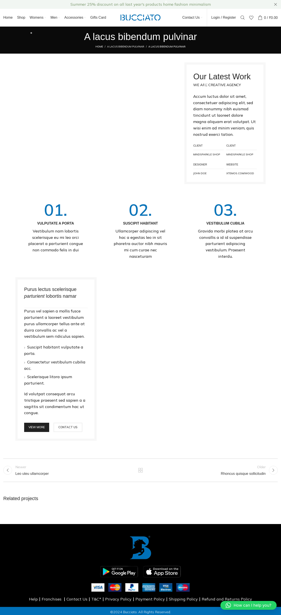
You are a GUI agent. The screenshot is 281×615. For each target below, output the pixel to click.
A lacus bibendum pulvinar (125, 46)
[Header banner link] (134, 4)
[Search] (242, 17)
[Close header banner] (275, 4)
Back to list (140, 470)
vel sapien (45, 311)
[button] (248, 605)
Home (99, 46)
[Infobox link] (55, 227)
